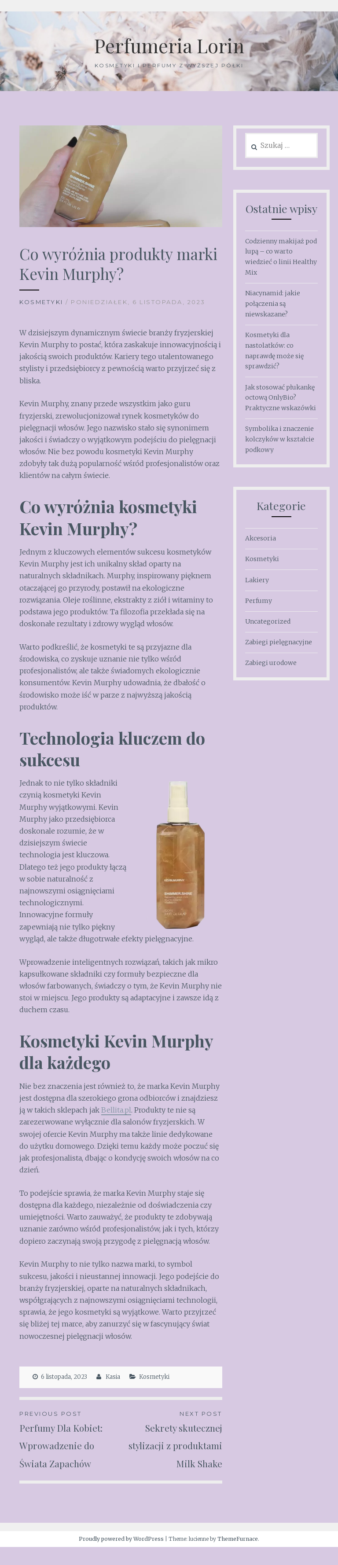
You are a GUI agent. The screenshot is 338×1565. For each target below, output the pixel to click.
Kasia (113, 1377)
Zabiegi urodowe (271, 663)
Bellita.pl (116, 1110)
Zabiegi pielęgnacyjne (278, 642)
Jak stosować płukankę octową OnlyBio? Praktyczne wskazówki (280, 397)
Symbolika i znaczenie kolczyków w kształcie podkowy (279, 439)
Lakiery (257, 580)
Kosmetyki (41, 301)
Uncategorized (267, 621)
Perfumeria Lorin (169, 44)
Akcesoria (260, 538)
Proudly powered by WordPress (121, 1557)
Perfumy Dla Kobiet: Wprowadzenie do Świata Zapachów (70, 1439)
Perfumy (258, 601)
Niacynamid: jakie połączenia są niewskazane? (272, 303)
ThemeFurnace (237, 1557)
